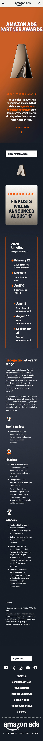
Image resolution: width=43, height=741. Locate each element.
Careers (21, 711)
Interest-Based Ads (21, 693)
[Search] (39, 3)
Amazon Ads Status (21, 705)
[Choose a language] (21, 658)
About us (21, 676)
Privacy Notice (21, 687)
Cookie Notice (21, 699)
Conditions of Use (21, 682)
